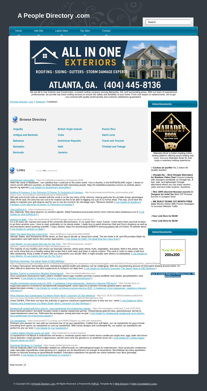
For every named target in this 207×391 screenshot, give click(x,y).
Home (18, 30)
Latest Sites (61, 30)
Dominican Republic (69, 140)
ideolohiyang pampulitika (22, 180)
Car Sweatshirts (18, 320)
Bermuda (18, 152)
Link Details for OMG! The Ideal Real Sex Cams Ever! (92, 239)
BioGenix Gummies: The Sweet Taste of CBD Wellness (37, 261)
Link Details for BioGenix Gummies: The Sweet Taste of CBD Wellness (120, 268)
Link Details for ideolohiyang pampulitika (50, 187)
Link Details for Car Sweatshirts (51, 328)
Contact (106, 30)
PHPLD (95, 384)
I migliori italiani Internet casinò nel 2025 (30, 333)
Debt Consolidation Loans (144, 384)
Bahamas (18, 140)
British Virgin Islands (70, 129)
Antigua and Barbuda (25, 135)
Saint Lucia (108, 135)
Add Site (38, 30)
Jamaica (62, 152)
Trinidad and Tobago (114, 146)
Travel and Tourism (113, 140)
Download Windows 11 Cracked (26, 345)
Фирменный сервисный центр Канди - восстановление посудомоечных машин (50, 308)
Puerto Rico (108, 129)
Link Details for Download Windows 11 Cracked (45, 355)
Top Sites (85, 30)
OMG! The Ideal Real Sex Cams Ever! (29, 234)
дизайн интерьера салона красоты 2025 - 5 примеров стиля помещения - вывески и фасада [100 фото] (63, 283)
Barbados (18, 146)
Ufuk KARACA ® (18, 209)
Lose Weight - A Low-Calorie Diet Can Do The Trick (35, 244)
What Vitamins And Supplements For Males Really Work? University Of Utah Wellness (52, 295)
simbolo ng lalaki (18, 219)
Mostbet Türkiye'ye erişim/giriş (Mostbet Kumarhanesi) (37, 273)
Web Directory (122, 384)
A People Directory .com (54, 15)
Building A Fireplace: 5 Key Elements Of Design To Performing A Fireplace (46, 192)
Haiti (60, 146)
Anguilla (18, 129)
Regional (40, 102)
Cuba (61, 135)
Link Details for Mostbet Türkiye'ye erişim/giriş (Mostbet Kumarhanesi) (56, 278)
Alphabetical (52, 171)
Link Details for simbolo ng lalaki (27, 229)
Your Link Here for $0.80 (165, 216)
